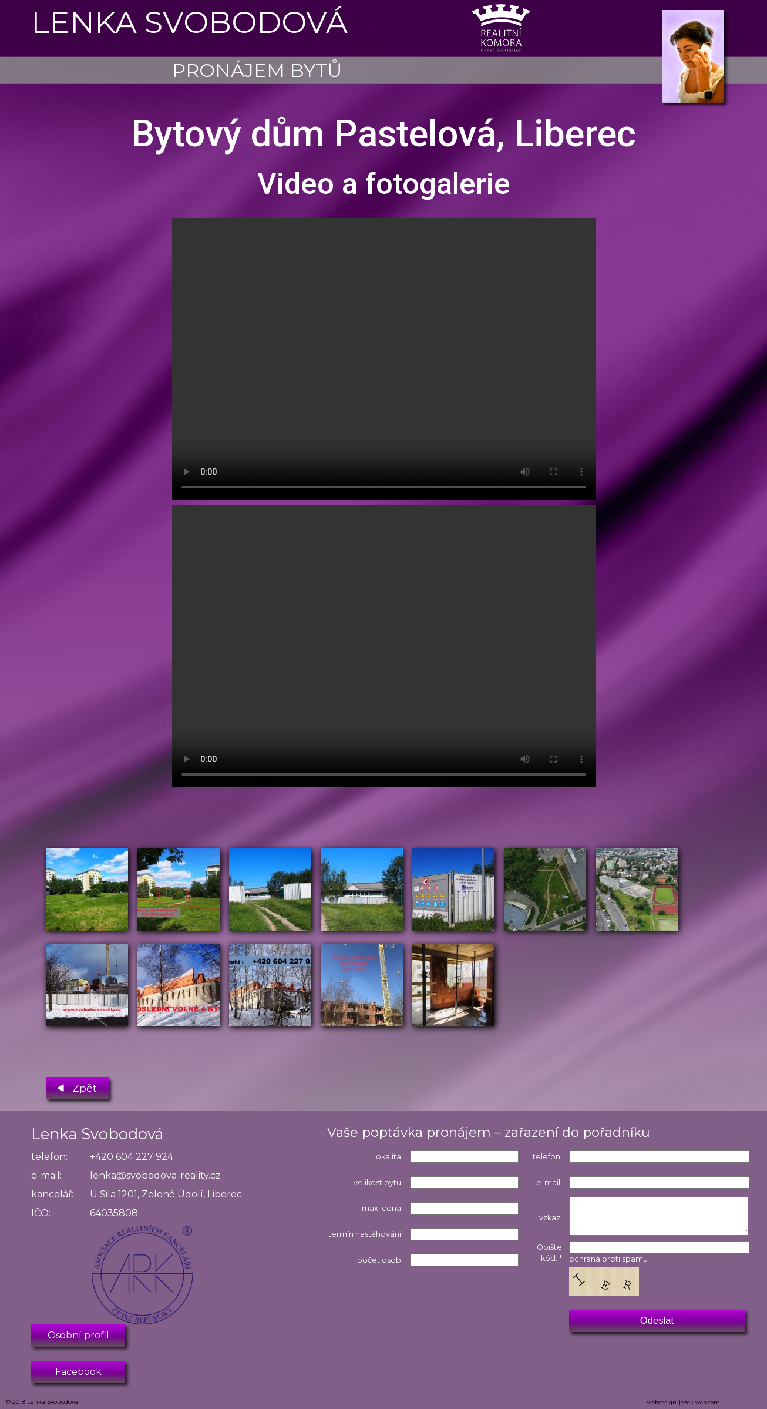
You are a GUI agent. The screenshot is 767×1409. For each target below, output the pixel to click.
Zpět (77, 1085)
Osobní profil (78, 1335)
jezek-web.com (699, 1402)
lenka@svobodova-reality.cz (155, 1175)
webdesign (662, 1402)
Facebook (78, 1371)
